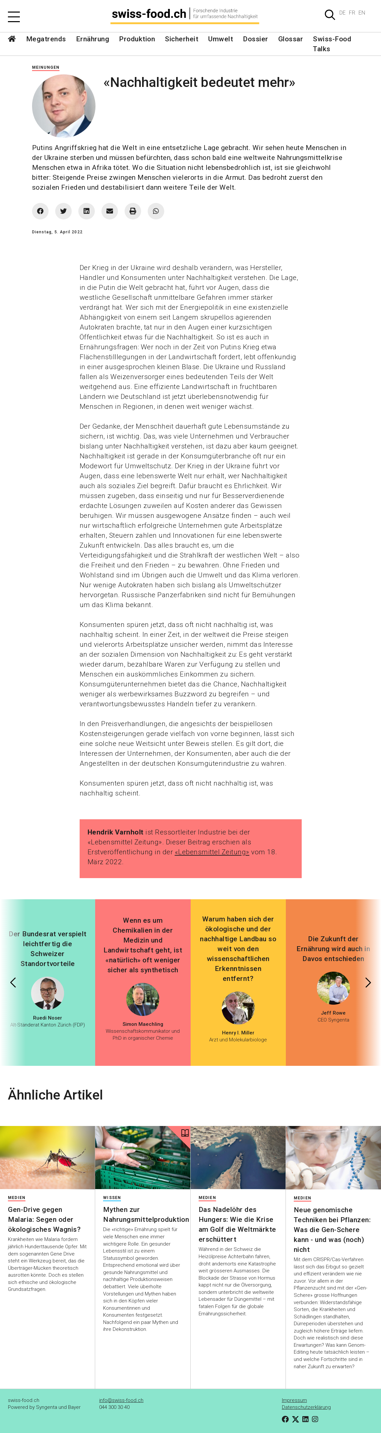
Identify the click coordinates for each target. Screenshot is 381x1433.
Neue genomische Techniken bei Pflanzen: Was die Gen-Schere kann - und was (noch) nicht (332, 1230)
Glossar (290, 39)
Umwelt (220, 39)
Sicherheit (181, 39)
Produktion (137, 39)
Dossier (255, 39)
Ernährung (92, 39)
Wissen (112, 1197)
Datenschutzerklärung (306, 1407)
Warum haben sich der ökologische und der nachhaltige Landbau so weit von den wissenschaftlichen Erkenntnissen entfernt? (238, 949)
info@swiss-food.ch (121, 1400)
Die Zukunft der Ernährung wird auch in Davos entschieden (333, 949)
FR (352, 13)
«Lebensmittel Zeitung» (212, 852)
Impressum (294, 1400)
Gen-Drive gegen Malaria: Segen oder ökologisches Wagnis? (44, 1219)
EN (362, 13)
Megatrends (46, 39)
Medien (16, 1197)
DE (342, 13)
